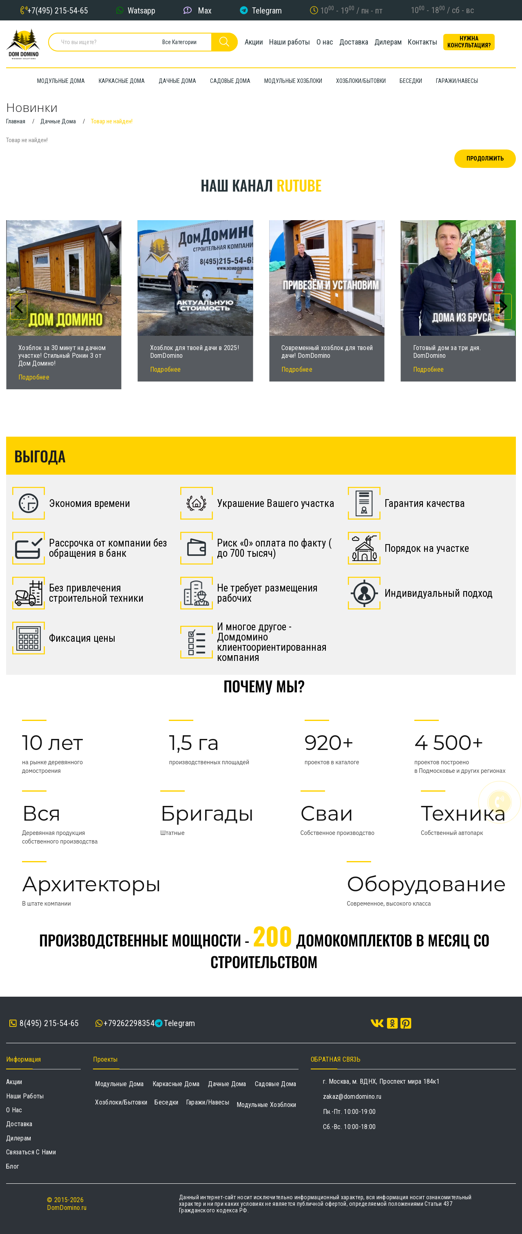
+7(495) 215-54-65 (57, 10)
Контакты (432, 42)
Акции (250, 42)
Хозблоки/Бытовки (121, 1102)
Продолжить (485, 158)
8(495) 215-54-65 (44, 1023)
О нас (326, 42)
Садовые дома (275, 1084)
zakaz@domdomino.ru (352, 1096)
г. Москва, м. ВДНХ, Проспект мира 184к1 (381, 1081)
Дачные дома (227, 1084)
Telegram (267, 10)
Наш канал (261, 185)
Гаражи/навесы (207, 1102)
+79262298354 (129, 1023)
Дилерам (395, 42)
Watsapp (141, 10)
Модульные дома (119, 1084)
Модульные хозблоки (266, 1105)
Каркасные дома (176, 1084)
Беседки (166, 1102)
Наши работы (288, 42)
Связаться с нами (31, 1152)
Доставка (357, 42)
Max (205, 10)
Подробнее (33, 377)
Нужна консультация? (481, 42)
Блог (12, 1166)
